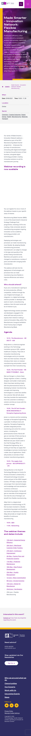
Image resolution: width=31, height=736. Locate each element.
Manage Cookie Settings (12, 713)
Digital (23, 115)
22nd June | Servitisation (14, 589)
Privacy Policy (9, 711)
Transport (5, 119)
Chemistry (5, 115)
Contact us (6, 618)
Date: (4, 98)
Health (9, 117)
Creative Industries (15, 115)
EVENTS (7, 86)
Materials (25, 117)
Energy (4, 117)
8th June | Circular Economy (15, 581)
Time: (16, 98)
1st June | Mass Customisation (16, 578)
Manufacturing (16, 117)
